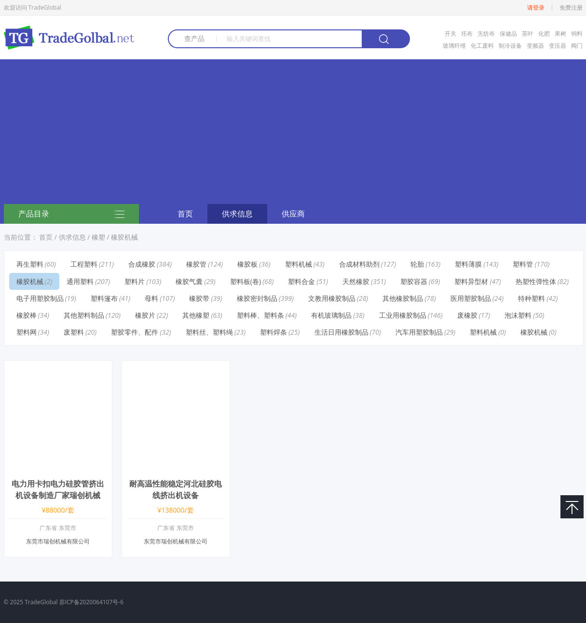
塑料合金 (301, 281)
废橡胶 (467, 315)
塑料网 (26, 332)
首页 (185, 213)
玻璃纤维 (454, 45)
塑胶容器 (413, 281)
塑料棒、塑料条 (260, 315)
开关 (450, 33)
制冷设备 (510, 45)
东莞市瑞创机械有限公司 (58, 541)
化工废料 (482, 45)
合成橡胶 (141, 264)
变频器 (535, 45)
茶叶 (527, 33)
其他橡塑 (195, 315)
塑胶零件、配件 (134, 332)
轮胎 (417, 264)
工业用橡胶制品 (402, 315)
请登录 (536, 8)
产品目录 (71, 214)
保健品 (508, 33)
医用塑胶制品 (470, 298)
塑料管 (523, 264)
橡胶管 (196, 264)
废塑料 (74, 332)
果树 (560, 33)
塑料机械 (298, 264)
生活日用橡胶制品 (341, 332)
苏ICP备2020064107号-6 (91, 602)
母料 (151, 298)
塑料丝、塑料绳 (209, 332)
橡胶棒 (26, 315)
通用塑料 (80, 281)
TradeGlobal (41, 602)
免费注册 (571, 8)
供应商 (293, 213)
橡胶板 (247, 264)
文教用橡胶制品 (331, 298)
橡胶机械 (124, 237)
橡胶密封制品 (257, 298)
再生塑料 (29, 264)
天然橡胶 (355, 281)
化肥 (544, 33)
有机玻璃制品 (331, 315)
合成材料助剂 (359, 264)
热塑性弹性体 (536, 281)
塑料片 (134, 281)
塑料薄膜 (468, 264)
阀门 (577, 45)
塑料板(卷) (245, 281)
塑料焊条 (273, 332)
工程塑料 (83, 264)
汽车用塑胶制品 (419, 332)
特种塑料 (531, 298)
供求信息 (237, 213)
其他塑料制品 (84, 315)
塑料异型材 (471, 281)
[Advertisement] (293, 131)
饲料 (577, 33)
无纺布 (486, 33)
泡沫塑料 (517, 315)
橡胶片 (145, 315)
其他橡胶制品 (402, 298)
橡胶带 (199, 298)
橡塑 (98, 237)
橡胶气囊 (189, 281)
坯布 (467, 33)
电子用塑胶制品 (40, 298)
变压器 (557, 45)
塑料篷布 (104, 298)
